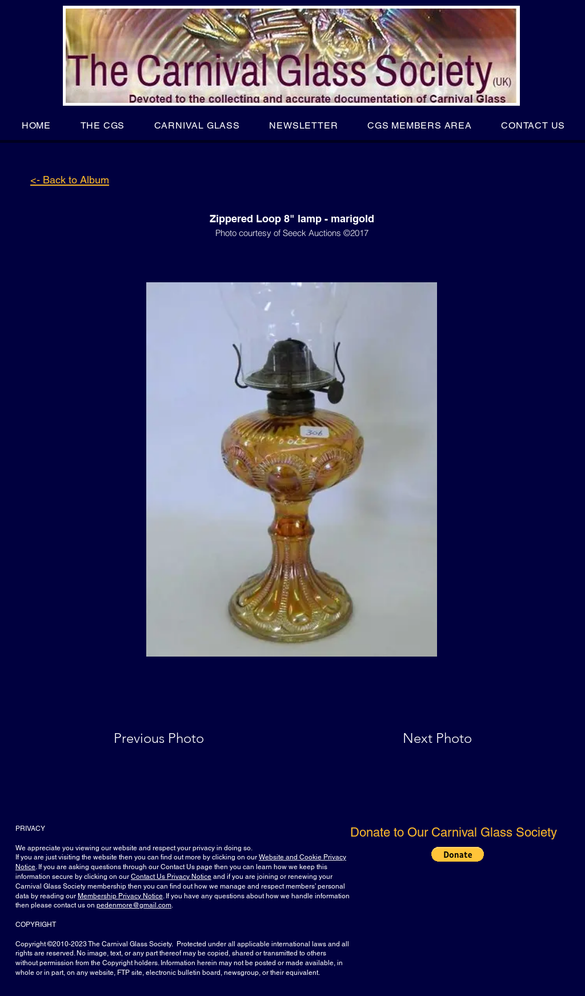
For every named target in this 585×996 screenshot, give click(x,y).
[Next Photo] (415, 738)
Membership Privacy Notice (120, 896)
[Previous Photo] (175, 738)
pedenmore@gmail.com (134, 905)
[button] (102, 125)
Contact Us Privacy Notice (171, 877)
